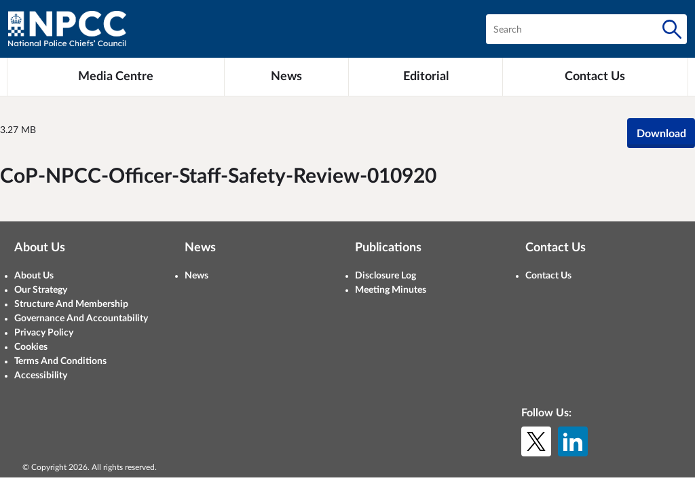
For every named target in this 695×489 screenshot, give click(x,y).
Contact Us (548, 275)
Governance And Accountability (81, 318)
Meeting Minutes (390, 290)
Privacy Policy (43, 333)
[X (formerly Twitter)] (536, 441)
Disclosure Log (385, 275)
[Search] (672, 29)
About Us (34, 275)
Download (661, 133)
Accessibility (40, 375)
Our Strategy (40, 290)
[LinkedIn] (573, 441)
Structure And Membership (71, 304)
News (196, 275)
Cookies (31, 347)
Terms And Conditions (60, 361)
